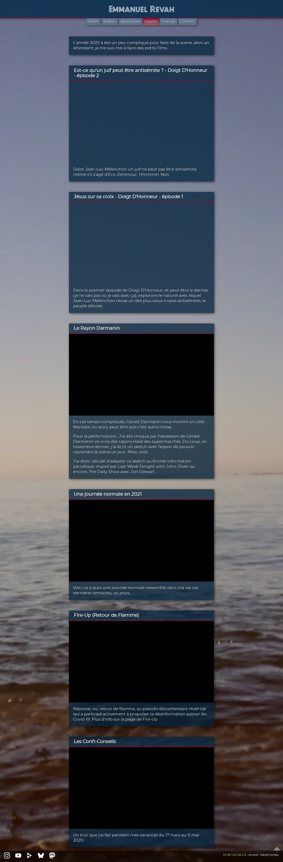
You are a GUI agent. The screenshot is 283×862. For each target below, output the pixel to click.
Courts (151, 21)
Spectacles (130, 21)
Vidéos (110, 21)
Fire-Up (168, 21)
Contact (187, 21)
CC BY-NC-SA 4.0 (234, 854)
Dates (93, 21)
